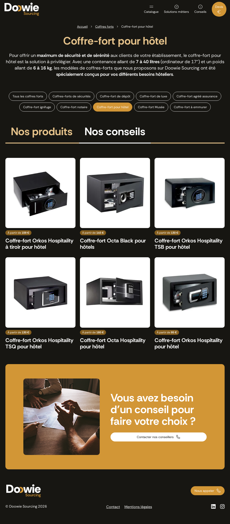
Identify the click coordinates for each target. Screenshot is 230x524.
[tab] (41, 134)
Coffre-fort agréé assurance (197, 96)
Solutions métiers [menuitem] (176, 11)
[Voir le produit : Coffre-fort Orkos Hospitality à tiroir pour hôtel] (40, 204)
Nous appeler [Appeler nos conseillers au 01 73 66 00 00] (204, 491)
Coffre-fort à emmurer (190, 107)
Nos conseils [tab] (114, 132)
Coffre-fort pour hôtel (112, 107)
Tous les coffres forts (28, 96)
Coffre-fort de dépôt (115, 96)
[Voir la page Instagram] (222, 506)
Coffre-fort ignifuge (37, 107)
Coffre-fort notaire (73, 107)
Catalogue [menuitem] (151, 11)
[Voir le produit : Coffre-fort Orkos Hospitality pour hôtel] (190, 303)
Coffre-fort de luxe (153, 96)
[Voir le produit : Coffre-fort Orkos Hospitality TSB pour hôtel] (190, 204)
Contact (113, 506)
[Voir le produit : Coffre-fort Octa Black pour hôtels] (115, 204)
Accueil (82, 27)
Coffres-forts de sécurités (72, 96)
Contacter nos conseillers (155, 437)
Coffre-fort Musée (151, 107)
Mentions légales (138, 506)
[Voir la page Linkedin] (213, 506)
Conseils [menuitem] (200, 11)
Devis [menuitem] (219, 7)
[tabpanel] (115, 254)
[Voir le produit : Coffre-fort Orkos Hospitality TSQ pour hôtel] (40, 303)
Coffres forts (104, 27)
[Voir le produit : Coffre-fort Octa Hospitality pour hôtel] (115, 303)
